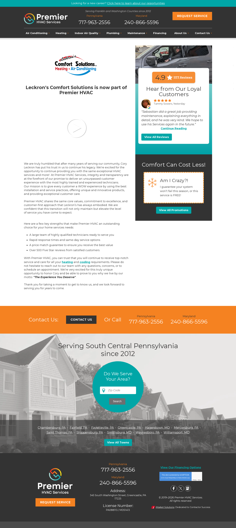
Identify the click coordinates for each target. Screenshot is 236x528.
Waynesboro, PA (148, 432)
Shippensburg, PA (89, 432)
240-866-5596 (141, 22)
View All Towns (118, 442)
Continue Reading (174, 128)
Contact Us (81, 319)
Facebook (174, 488)
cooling (85, 261)
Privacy (195, 479)
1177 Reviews (183, 77)
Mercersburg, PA (186, 427)
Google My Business (188, 488)
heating (67, 261)
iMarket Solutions (165, 506)
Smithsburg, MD (119, 432)
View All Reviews (156, 137)
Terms (199, 479)
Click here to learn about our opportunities (136, 3)
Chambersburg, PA (51, 427)
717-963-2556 (95, 22)
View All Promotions (173, 210)
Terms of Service (182, 477)
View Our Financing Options (180, 467)
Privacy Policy (172, 477)
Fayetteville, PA (102, 427)
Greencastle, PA (129, 427)
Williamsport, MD (177, 432)
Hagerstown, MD (157, 427)
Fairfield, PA (78, 427)
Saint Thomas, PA (59, 432)
